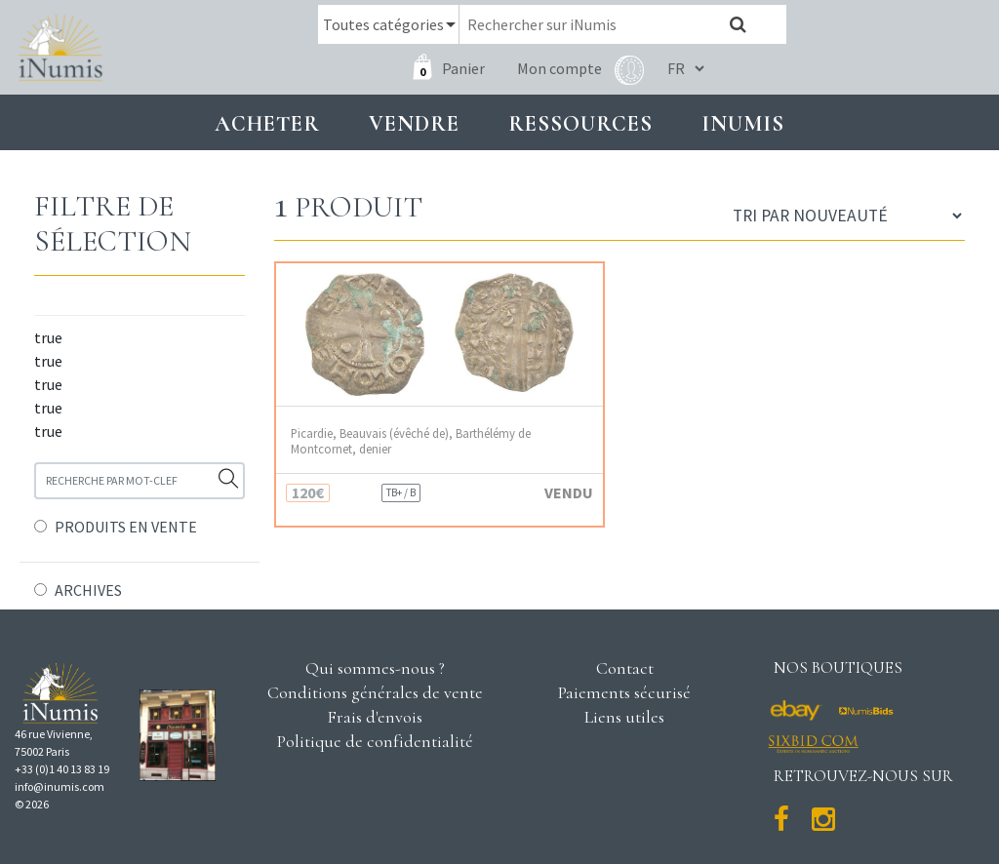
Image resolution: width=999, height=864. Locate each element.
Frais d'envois (374, 716)
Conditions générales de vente (375, 692)
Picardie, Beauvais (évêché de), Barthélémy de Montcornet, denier (411, 440)
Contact (625, 668)
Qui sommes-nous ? (375, 668)
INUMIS (742, 123)
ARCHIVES (88, 590)
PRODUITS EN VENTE (126, 526)
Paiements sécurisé (624, 692)
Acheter (267, 123)
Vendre (414, 123)
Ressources (580, 123)
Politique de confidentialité (375, 741)
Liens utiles (624, 716)
